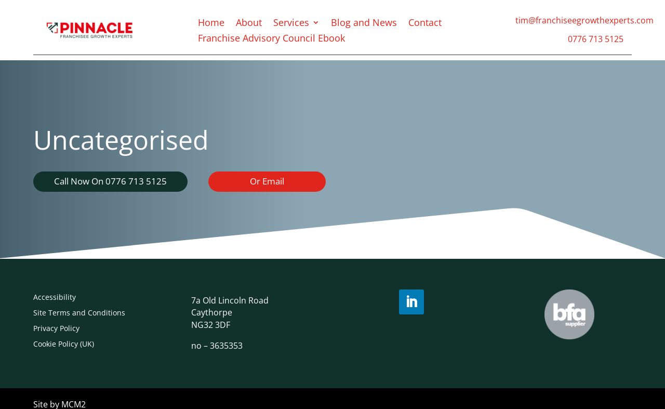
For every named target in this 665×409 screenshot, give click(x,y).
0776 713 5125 (595, 39)
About (249, 24)
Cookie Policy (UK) (63, 343)
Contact (425, 24)
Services (291, 24)
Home (211, 24)
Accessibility (54, 296)
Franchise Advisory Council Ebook (271, 39)
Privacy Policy (56, 327)
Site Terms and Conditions (79, 312)
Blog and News (364, 24)
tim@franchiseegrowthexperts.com (584, 20)
